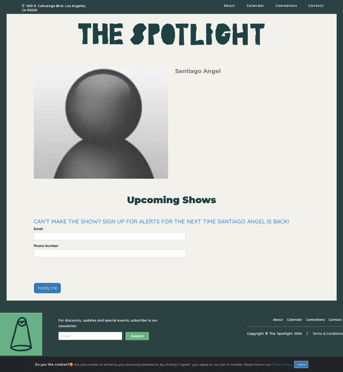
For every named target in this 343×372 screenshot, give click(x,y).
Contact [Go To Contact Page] (316, 6)
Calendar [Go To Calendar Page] (255, 6)
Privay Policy (282, 364)
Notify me (47, 288)
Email (38, 229)
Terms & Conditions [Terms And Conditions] (328, 333)
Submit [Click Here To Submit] (137, 336)
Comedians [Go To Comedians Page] (286, 6)
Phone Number (46, 246)
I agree (301, 364)
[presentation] (69, 270)
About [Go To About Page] (229, 6)
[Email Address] (90, 336)
